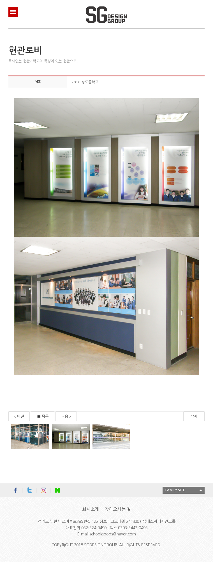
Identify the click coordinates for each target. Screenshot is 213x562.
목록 (42, 416)
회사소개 (90, 509)
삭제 (194, 416)
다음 (66, 416)
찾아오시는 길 (118, 509)
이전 (19, 416)
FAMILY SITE (175, 490)
